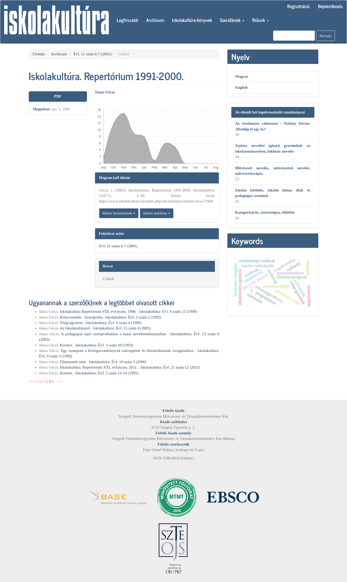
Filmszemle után (73, 362)
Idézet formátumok (118, 213)
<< (31, 381)
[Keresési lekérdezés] (294, 36)
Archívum (155, 20)
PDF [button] (58, 96)
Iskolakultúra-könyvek (192, 20)
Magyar (242, 76)
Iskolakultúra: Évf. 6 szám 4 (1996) (113, 323)
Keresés (326, 35)
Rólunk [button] (260, 20)
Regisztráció (298, 6)
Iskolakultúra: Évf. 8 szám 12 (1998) (168, 311)
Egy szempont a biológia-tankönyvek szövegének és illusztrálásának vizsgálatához (128, 351)
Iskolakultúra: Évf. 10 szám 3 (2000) (117, 362)
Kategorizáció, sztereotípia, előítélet (265, 212)
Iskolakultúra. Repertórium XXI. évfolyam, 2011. (99, 367)
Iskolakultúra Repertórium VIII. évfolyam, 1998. (98, 311)
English (241, 87)
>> (60, 381)
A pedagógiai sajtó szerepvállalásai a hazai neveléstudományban (114, 334)
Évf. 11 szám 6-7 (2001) (92, 54)
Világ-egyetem (72, 323)
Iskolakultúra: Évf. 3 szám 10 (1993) (104, 345)
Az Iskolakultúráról (75, 328)
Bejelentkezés (330, 6)
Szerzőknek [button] (232, 20)
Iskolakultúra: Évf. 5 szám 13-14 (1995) (106, 373)
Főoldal (39, 54)
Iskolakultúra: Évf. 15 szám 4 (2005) (122, 328)
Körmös (66, 345)
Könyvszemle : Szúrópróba (81, 317)
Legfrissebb (127, 20)
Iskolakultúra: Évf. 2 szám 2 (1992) (133, 317)
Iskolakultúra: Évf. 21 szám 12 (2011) (170, 367)
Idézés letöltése (156, 213)
